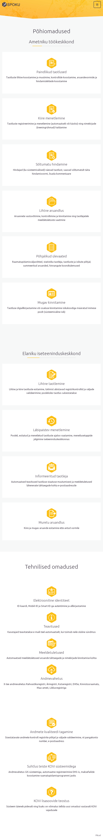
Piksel (98, 835)
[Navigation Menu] (97, 4)
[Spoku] (11, 4)
